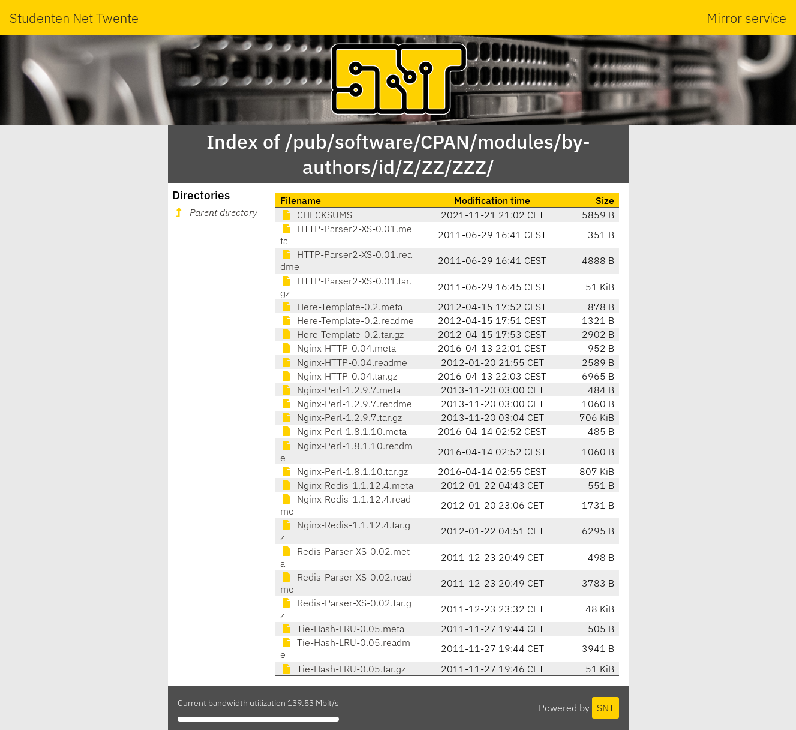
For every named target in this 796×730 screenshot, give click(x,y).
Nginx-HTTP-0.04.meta (338, 348)
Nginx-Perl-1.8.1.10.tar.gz (344, 471)
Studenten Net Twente (74, 17)
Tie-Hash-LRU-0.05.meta (342, 629)
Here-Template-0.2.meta (341, 307)
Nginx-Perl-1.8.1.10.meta (343, 431)
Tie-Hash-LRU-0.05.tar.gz (342, 669)
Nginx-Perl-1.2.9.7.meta (340, 390)
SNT (605, 708)
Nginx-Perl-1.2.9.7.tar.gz (341, 417)
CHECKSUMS (316, 215)
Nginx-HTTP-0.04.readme (343, 362)
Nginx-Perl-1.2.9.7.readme (346, 404)
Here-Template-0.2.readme (347, 320)
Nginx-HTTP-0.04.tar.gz (338, 376)
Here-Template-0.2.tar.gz (342, 334)
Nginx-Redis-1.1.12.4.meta (346, 485)
